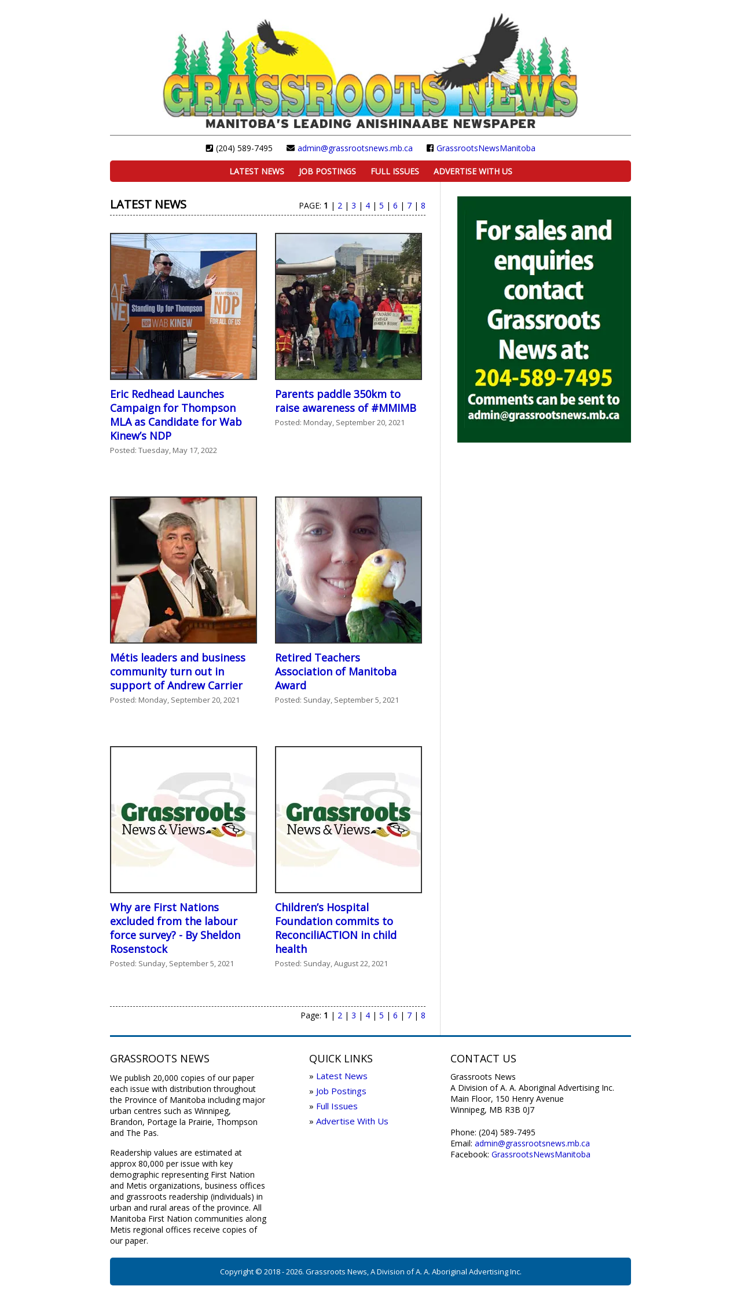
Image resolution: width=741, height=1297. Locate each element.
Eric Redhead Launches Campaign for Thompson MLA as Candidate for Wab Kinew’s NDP (176, 415)
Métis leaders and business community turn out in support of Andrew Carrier (177, 671)
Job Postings (327, 171)
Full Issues (394, 171)
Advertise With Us (473, 171)
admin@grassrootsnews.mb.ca (355, 148)
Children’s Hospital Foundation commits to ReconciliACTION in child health (336, 928)
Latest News (256, 171)
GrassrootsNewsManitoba (485, 148)
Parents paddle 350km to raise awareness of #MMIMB (345, 401)
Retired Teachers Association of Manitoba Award (336, 671)
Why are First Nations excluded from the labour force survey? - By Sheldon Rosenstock (175, 928)
